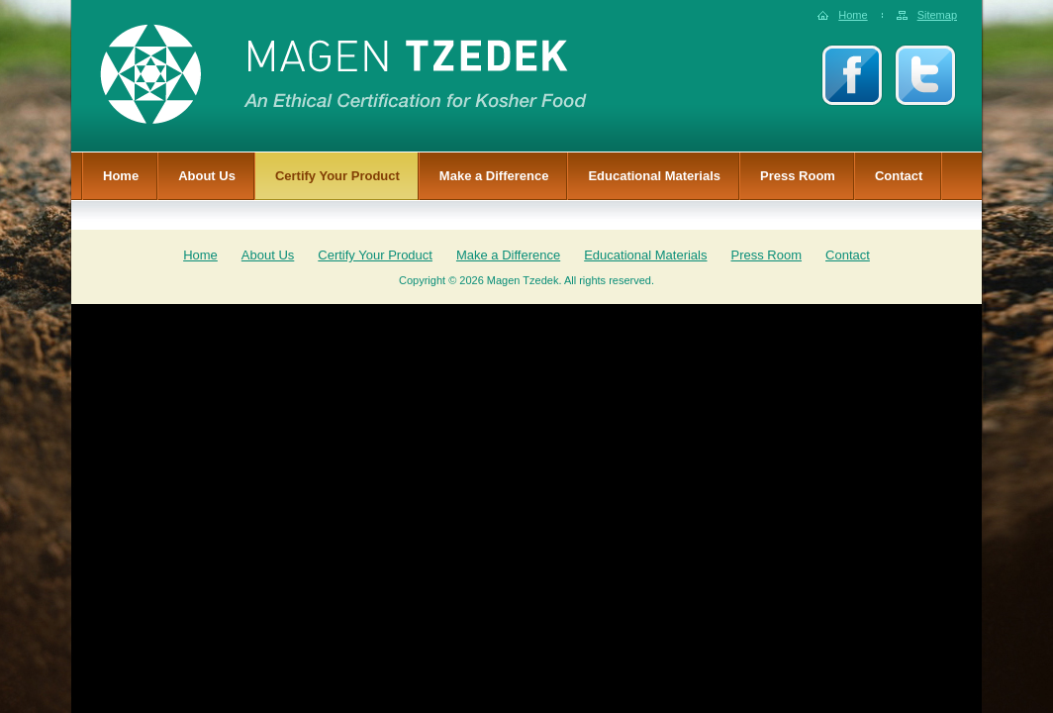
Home (852, 15)
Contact (898, 175)
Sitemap (937, 15)
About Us (207, 175)
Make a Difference (494, 175)
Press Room (797, 175)
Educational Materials (654, 175)
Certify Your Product (337, 175)
